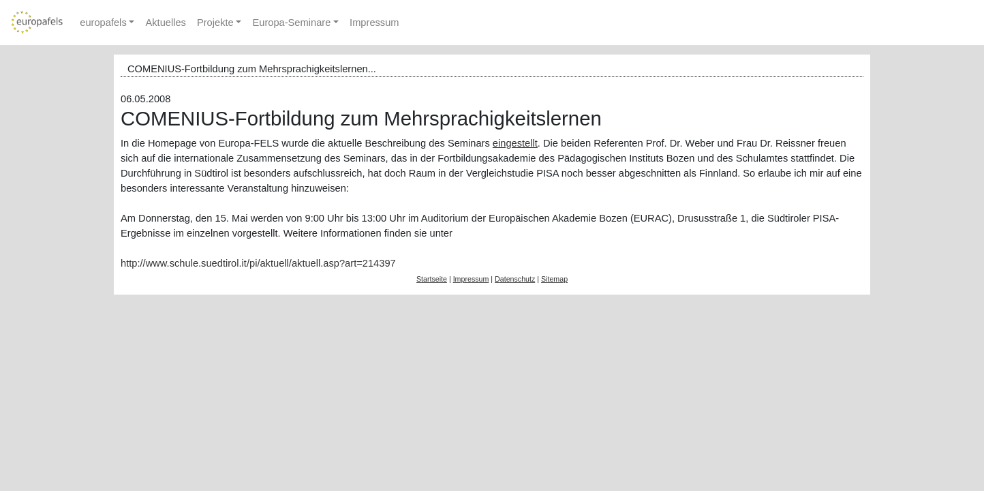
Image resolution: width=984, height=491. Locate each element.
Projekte (215, 22)
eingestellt (515, 143)
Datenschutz (515, 279)
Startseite (431, 279)
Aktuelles (165, 22)
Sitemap (554, 279)
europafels (103, 22)
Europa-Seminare (291, 22)
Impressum (374, 22)
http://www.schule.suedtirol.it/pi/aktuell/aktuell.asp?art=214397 (258, 263)
